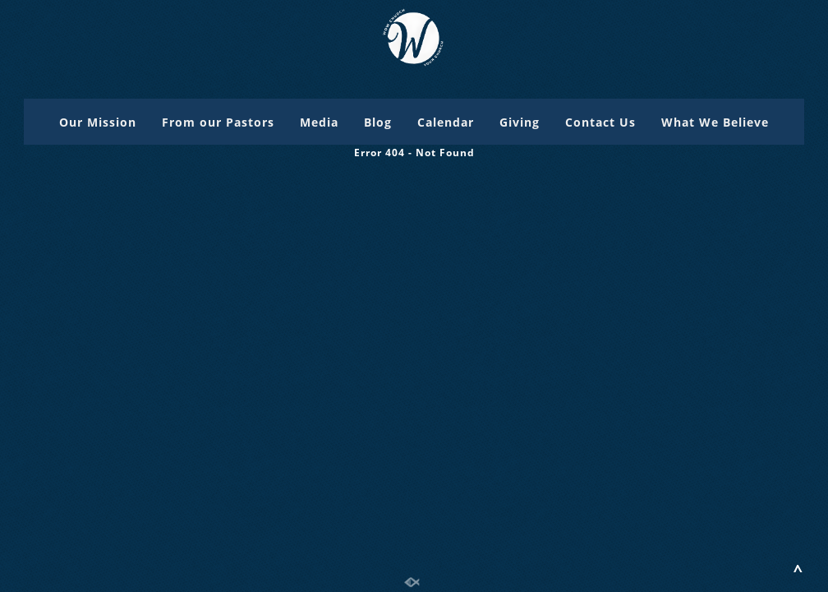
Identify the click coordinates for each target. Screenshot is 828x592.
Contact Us (600, 122)
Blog (378, 122)
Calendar (445, 122)
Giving (519, 122)
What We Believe (715, 122)
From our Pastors (218, 122)
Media (319, 122)
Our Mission (97, 122)
